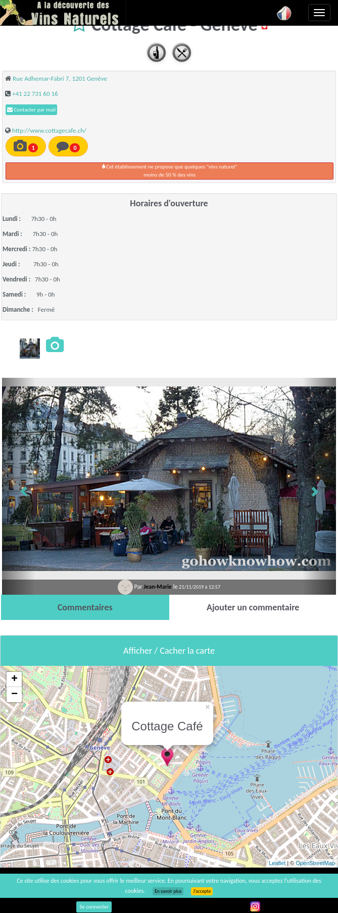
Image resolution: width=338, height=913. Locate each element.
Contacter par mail (31, 109)
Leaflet (277, 863)
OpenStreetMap (315, 863)
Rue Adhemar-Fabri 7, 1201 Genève (60, 78)
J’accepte (202, 891)
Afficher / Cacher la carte (169, 650)
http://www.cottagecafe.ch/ (49, 130)
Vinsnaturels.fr (63, 12)
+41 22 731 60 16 (35, 93)
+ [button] (14, 679)
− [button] (14, 694)
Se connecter (94, 906)
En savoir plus (168, 891)
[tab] (85, 607)
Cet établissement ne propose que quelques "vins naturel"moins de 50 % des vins (169, 170)
